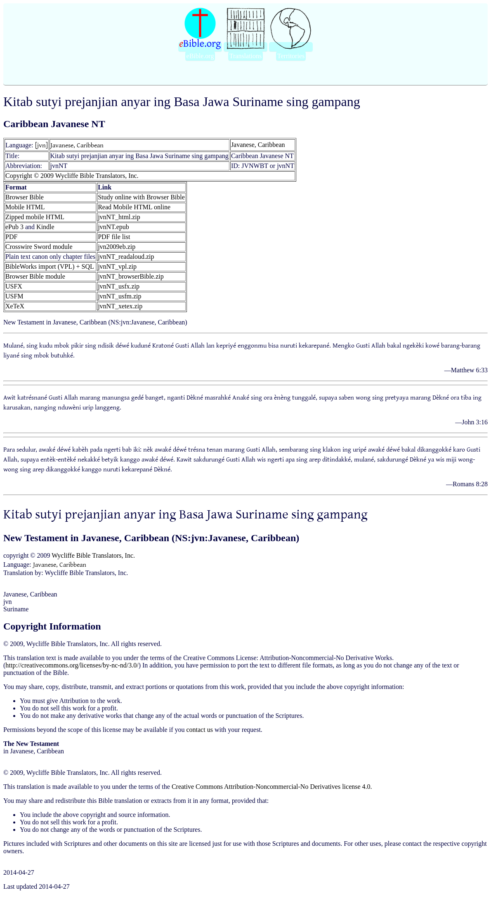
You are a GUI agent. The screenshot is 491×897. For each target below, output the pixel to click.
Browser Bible (24, 197)
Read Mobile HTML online (134, 207)
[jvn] (41, 145)
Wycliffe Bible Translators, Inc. (93, 555)
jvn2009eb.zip (116, 246)
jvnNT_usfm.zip (119, 296)
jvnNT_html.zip (119, 216)
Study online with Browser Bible (141, 197)
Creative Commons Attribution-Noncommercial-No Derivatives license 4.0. (272, 786)
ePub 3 (14, 226)
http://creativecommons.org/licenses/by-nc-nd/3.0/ (71, 665)
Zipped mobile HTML (34, 216)
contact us (199, 729)
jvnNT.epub (113, 226)
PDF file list (114, 236)
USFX (13, 286)
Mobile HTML (25, 207)
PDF (11, 236)
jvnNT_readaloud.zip (126, 256)
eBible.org (200, 55)
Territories (291, 55)
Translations (245, 55)
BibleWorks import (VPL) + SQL (49, 266)
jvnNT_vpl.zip (117, 266)
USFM (14, 296)
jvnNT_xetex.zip (120, 306)
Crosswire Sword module (39, 246)
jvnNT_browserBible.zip (131, 276)
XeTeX (14, 306)
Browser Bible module (35, 276)
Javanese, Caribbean (77, 145)
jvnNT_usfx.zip (118, 286)
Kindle (45, 226)
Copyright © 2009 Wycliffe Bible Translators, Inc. (72, 175)
